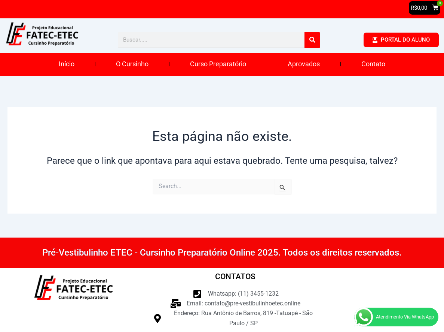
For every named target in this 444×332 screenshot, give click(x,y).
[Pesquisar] (312, 40)
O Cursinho (132, 64)
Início (66, 64)
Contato (373, 64)
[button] (424, 8)
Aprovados (304, 64)
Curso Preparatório (218, 64)
